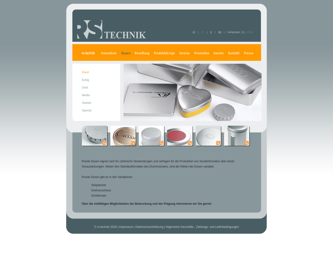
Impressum (126, 227)
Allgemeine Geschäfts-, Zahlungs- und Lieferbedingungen (202, 227)
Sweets (86, 103)
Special (86, 110)
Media (86, 95)
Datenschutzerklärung (149, 227)
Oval (85, 87)
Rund (85, 72)
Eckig (85, 80)
